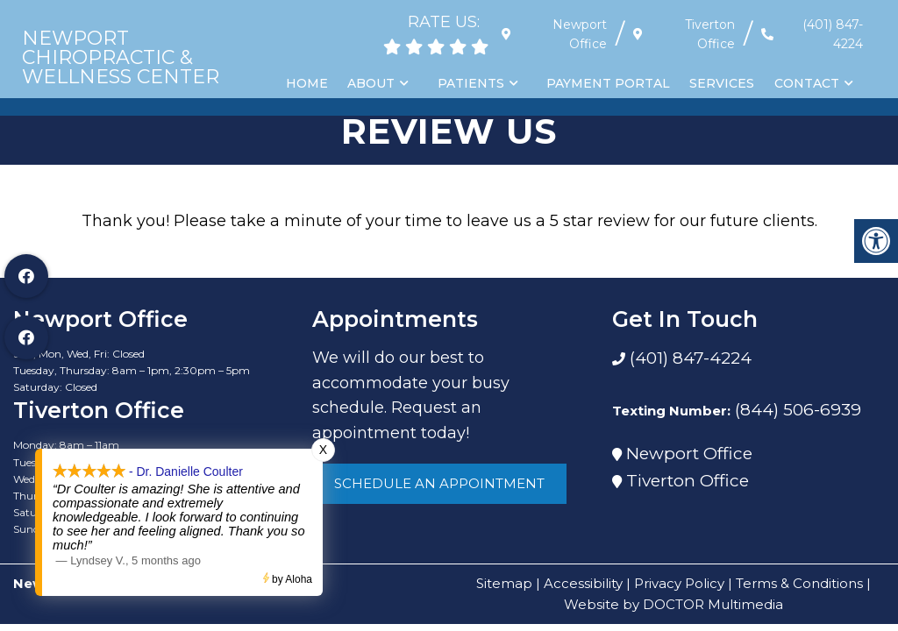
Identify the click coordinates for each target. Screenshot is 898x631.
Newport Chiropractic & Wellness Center (120, 58)
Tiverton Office (687, 481)
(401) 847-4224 (832, 34)
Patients (473, 83)
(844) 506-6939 (798, 410)
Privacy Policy (679, 583)
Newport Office (689, 453)
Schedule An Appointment (439, 483)
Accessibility (583, 583)
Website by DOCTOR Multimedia (673, 604)
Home (310, 83)
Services (723, 83)
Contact (806, 83)
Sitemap (504, 583)
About (374, 83)
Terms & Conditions (799, 583)
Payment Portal (610, 83)
